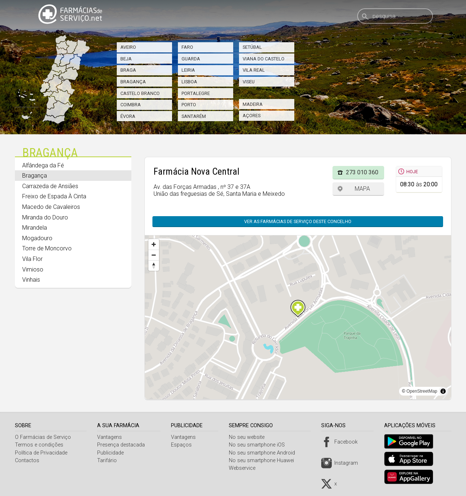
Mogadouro (37, 238)
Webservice (244, 468)
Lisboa (189, 81)
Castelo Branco (140, 93)
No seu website (249, 437)
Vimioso (32, 269)
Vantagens (110, 437)
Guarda (191, 58)
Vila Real (254, 70)
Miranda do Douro (45, 217)
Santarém (194, 116)
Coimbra (130, 104)
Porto (189, 104)
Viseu (249, 81)
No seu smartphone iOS (259, 445)
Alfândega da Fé (43, 165)
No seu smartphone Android (264, 453)
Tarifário (108, 460)
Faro (187, 47)
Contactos (27, 460)
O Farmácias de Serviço (43, 437)
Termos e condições (39, 445)
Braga (128, 70)
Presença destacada (122, 445)
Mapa (362, 188)
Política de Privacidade (41, 453)
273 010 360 (362, 172)
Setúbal (252, 47)
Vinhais (31, 279)
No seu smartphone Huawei (263, 460)
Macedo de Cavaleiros (51, 206)
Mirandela (34, 227)
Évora (127, 116)
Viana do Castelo (263, 58)
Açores (251, 115)
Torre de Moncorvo (47, 248)
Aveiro (128, 47)
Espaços (183, 445)
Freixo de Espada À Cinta (54, 196)
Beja (126, 58)
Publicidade (111, 453)
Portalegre (196, 93)
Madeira (253, 104)
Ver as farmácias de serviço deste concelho (297, 221)
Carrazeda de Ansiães (50, 186)
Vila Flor (32, 258)
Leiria (188, 70)
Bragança (133, 81)
